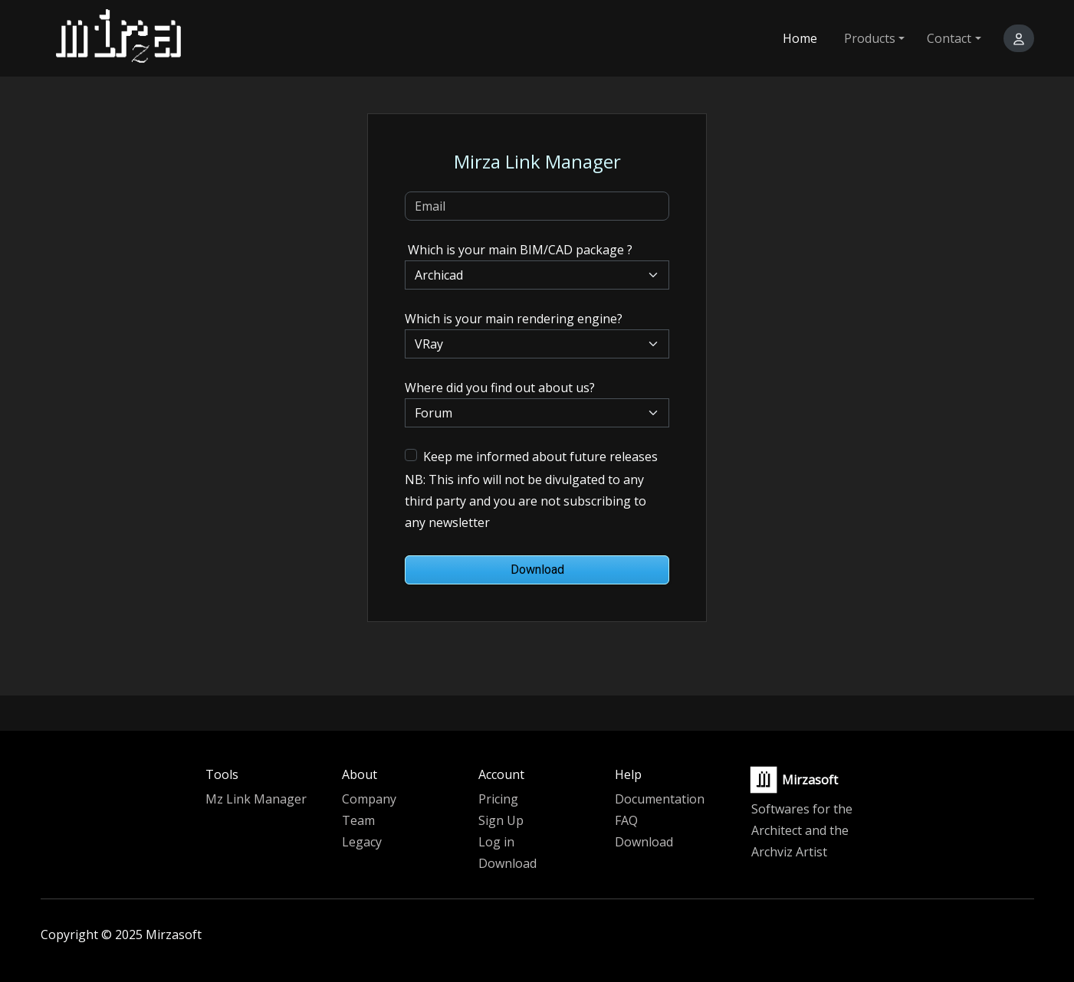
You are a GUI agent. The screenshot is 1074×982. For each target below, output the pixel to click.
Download (537, 569)
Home (800, 38)
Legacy (362, 841)
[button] (1018, 38)
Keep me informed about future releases (540, 456)
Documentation (660, 799)
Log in (496, 841)
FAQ (626, 820)
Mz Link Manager (256, 799)
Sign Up (501, 820)
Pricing (498, 799)
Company (369, 799)
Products (869, 38)
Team (358, 820)
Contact (949, 38)
